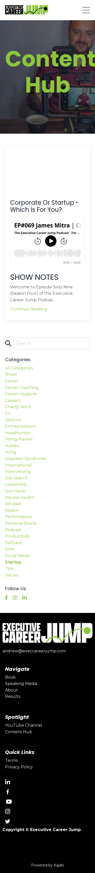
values (11, 575)
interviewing (18, 471)
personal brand (20, 523)
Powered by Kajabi (47, 865)
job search (16, 478)
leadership (16, 484)
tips (9, 568)
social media (17, 555)
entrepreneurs (20, 426)
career (12, 381)
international (18, 465)
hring (10, 452)
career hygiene (21, 394)
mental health (19, 497)
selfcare (13, 542)
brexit (11, 374)
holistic (12, 445)
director (13, 420)
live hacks (15, 491)
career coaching (22, 387)
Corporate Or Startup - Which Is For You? (44, 206)
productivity (17, 536)
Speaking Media (21, 683)
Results (12, 696)
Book (10, 677)
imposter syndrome (25, 458)
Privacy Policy (19, 767)
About (11, 690)
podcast (13, 529)
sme (9, 549)
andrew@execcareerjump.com (34, 651)
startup (13, 562)
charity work (18, 406)
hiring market (19, 439)
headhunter (18, 432)
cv (7, 413)
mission (12, 510)
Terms (11, 760)
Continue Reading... (29, 309)
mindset (13, 503)
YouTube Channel (23, 725)
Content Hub (18, 731)
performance (18, 516)
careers (13, 400)
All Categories (19, 368)
